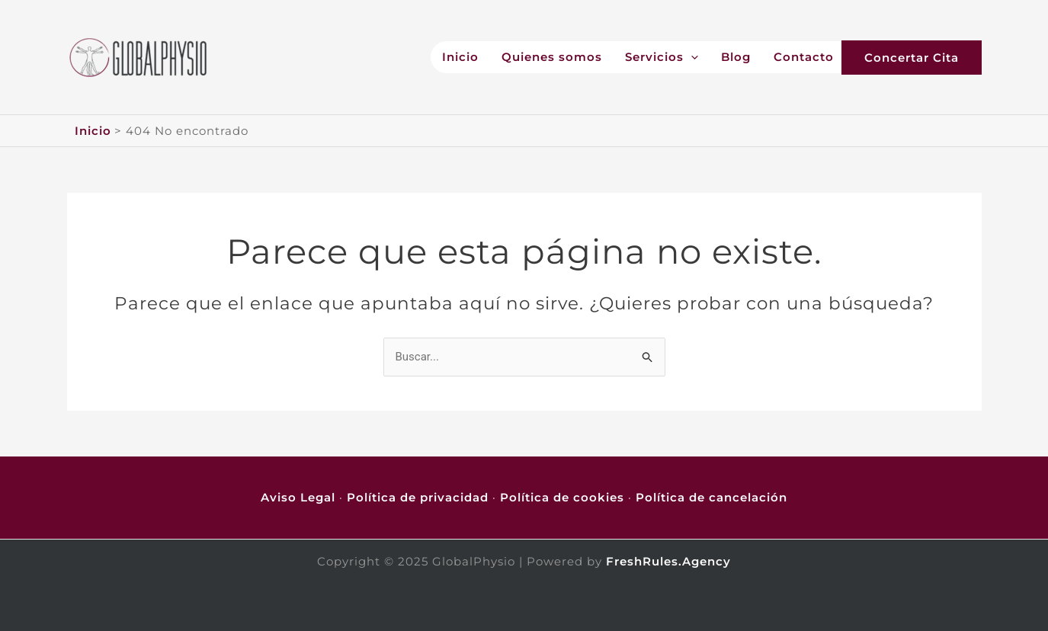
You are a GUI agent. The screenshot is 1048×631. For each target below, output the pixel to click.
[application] (691, 57)
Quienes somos (552, 57)
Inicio (460, 57)
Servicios (661, 57)
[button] (927, 57)
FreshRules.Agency (668, 561)
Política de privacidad (418, 497)
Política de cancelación (711, 497)
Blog (736, 57)
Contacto (804, 57)
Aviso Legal (298, 497)
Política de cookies (562, 497)
